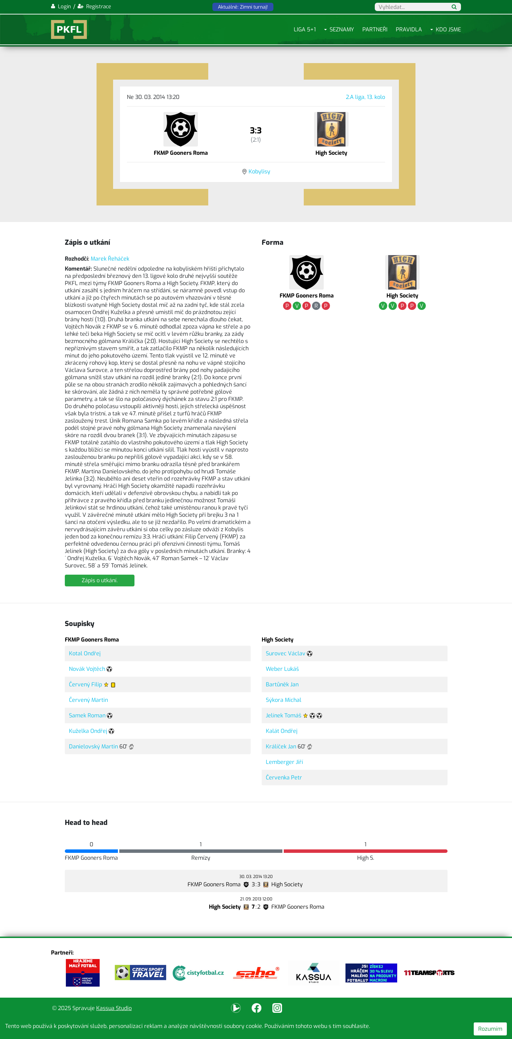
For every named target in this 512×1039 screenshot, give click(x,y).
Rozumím (490, 1028)
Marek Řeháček (110, 258)
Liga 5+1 (305, 29)
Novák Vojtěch (87, 669)
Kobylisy (259, 171)
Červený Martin (88, 700)
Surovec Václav (285, 653)
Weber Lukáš (282, 669)
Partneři (375, 29)
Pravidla (409, 29)
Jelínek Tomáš (283, 715)
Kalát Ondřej (282, 731)
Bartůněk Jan (282, 684)
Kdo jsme (448, 29)
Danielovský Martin (93, 746)
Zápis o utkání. (100, 580)
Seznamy (342, 29)
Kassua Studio (114, 1008)
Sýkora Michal (283, 700)
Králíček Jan (281, 746)
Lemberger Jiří (284, 762)
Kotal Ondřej (85, 653)
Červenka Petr (284, 777)
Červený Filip (85, 684)
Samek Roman (87, 715)
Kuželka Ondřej (88, 731)
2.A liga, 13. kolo (365, 97)
